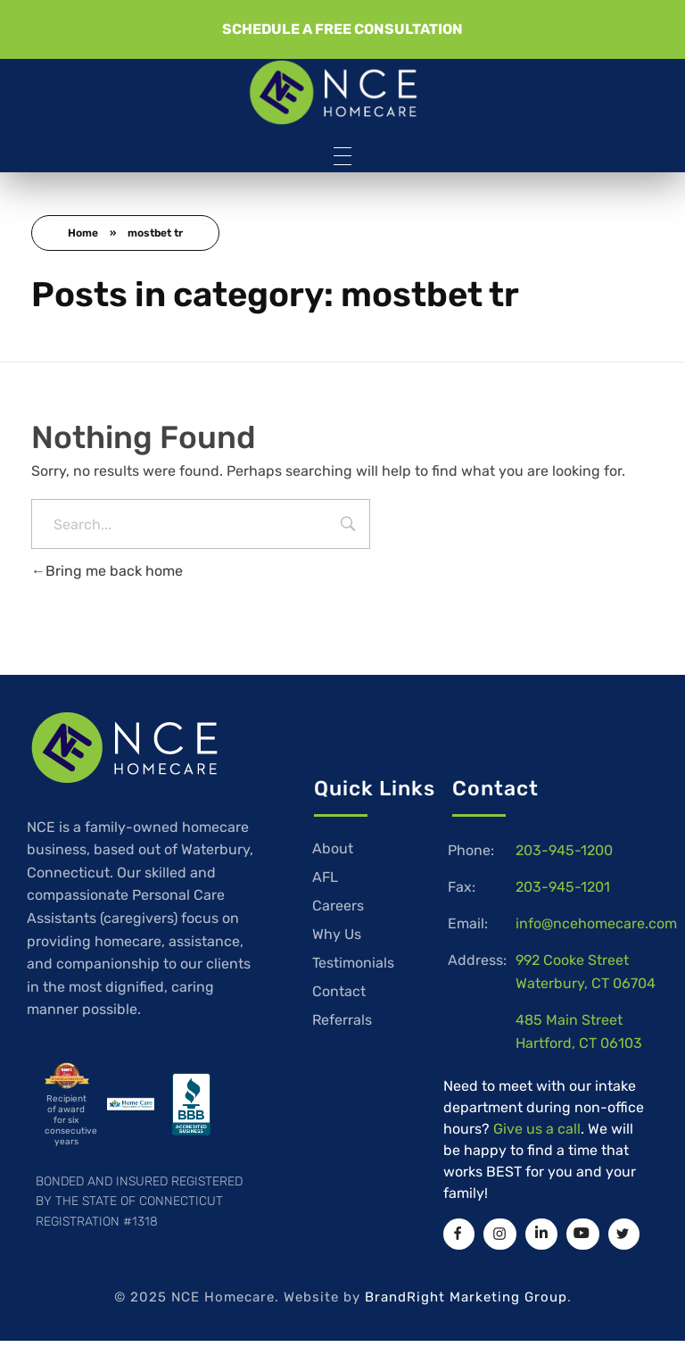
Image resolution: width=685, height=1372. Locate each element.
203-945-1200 (564, 850)
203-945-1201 (563, 886)
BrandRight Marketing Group (466, 1297)
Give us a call (537, 1128)
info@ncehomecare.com (596, 923)
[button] (342, 29)
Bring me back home (107, 570)
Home (83, 233)
